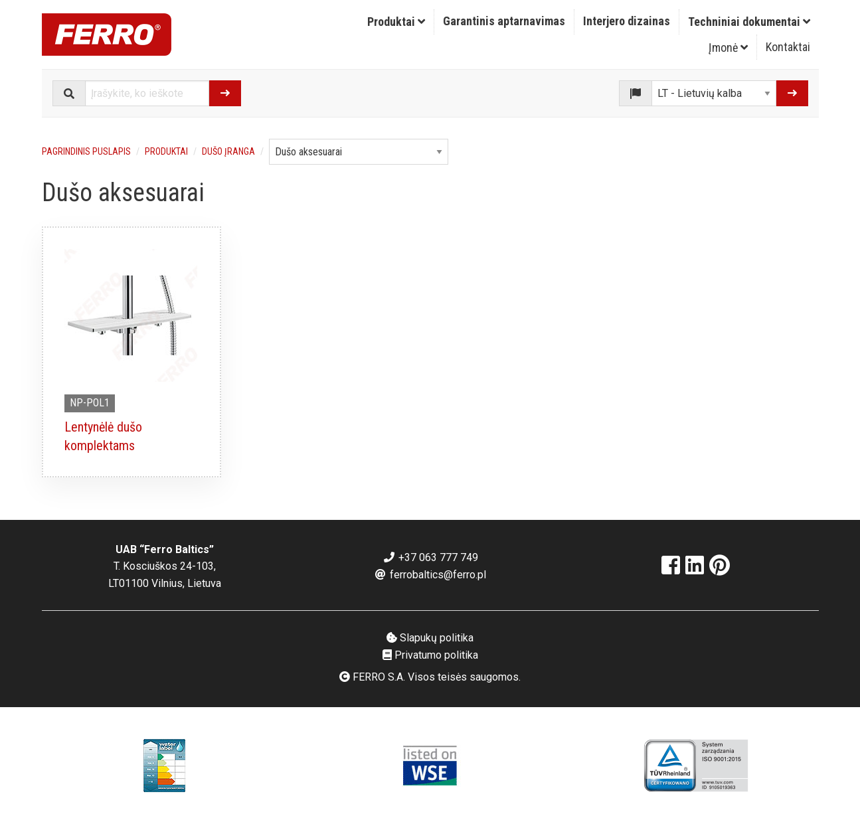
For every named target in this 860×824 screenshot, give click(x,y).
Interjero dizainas (626, 21)
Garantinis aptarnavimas (504, 21)
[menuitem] (396, 22)
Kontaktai (788, 47)
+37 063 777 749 (430, 557)
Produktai (396, 22)
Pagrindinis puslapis (86, 151)
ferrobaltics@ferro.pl (430, 574)
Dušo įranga (228, 151)
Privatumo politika (430, 655)
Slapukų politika (430, 637)
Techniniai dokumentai (749, 22)
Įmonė (728, 47)
